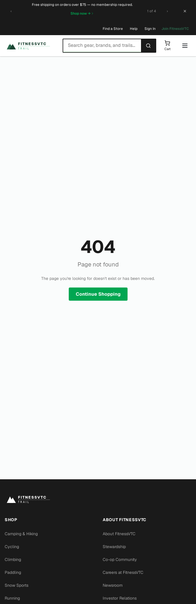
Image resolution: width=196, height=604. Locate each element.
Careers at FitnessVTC (123, 572)
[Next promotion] (167, 11)
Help (133, 28)
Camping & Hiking (21, 533)
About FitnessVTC (119, 533)
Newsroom (113, 585)
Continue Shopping (98, 294)
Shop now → (82, 13)
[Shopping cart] (167, 45)
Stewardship (114, 546)
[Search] (148, 45)
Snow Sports (16, 585)
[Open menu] (184, 45)
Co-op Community (120, 559)
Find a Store (113, 28)
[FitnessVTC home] (31, 45)
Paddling (13, 572)
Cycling (12, 546)
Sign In (150, 28)
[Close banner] (184, 11)
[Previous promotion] (11, 11)
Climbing (13, 559)
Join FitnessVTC (175, 28)
